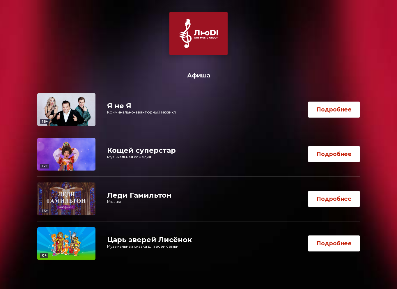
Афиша (198, 75)
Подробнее (334, 109)
